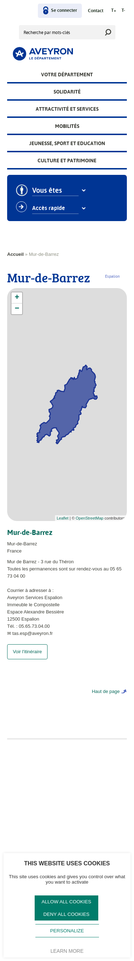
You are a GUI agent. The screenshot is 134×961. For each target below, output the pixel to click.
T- (123, 10)
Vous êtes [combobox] (47, 190)
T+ (113, 10)
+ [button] (17, 297)
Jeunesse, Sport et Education (67, 143)
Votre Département (67, 74)
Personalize (67, 930)
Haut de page (106, 698)
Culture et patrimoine (67, 160)
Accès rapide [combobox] (49, 208)
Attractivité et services (67, 109)
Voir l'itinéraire (27, 658)
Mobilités (67, 126)
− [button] (17, 308)
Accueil (15, 254)
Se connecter (64, 10)
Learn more (67, 951)
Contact (95, 11)
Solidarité (67, 92)
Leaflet (63, 518)
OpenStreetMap (90, 518)
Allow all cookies (66, 901)
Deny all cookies (66, 914)
